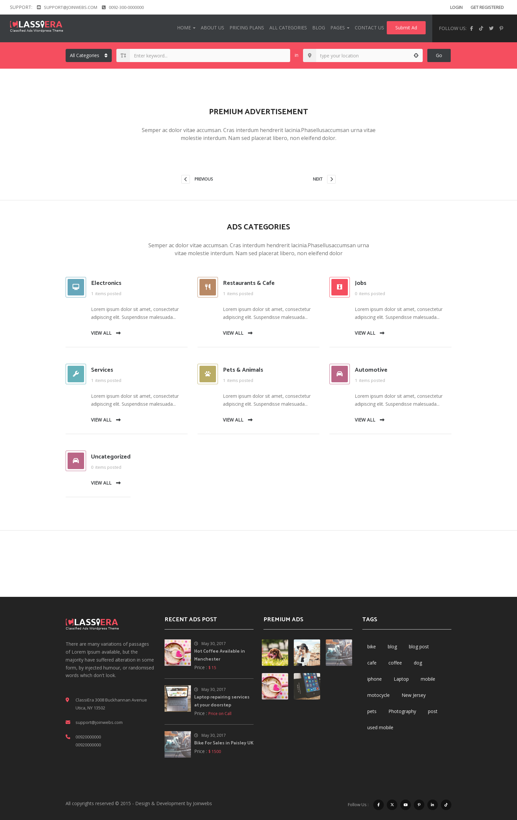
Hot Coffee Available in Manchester (219, 655)
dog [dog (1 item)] (418, 663)
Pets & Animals (243, 370)
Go (439, 55)
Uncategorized (111, 457)
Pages (340, 27)
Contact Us (369, 27)
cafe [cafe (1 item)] (372, 663)
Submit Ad (406, 27)
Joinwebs (202, 803)
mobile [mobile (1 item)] (428, 679)
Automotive (371, 370)
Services (102, 370)
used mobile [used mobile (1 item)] (380, 727)
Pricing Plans (246, 27)
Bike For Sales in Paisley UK (224, 743)
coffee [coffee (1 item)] (395, 663)
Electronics (106, 283)
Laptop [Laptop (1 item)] (401, 679)
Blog (318, 27)
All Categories (288, 27)
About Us (212, 27)
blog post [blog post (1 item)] (419, 646)
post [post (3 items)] (433, 711)
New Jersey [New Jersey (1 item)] (414, 695)
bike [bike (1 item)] (371, 646)
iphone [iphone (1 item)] (374, 679)
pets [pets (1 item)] (372, 711)
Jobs (360, 283)
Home (186, 27)
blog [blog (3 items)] (392, 646)
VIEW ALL (106, 333)
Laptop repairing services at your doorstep (222, 701)
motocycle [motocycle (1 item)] (378, 695)
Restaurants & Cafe (249, 283)
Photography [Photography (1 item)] (402, 711)
